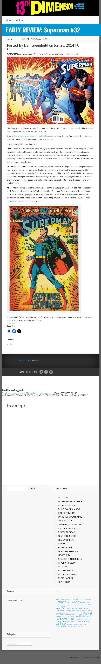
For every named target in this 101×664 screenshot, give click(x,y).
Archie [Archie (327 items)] (77, 599)
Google (41, 372)
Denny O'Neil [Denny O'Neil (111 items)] (69, 608)
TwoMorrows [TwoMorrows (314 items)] (62, 626)
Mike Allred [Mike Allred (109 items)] (75, 616)
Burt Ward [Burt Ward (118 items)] (87, 602)
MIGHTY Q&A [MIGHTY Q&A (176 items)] (65, 616)
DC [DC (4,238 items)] (62, 607)
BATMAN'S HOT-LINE (67, 505)
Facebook (46, 372)
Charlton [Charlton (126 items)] (77, 605)
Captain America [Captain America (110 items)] (61, 605)
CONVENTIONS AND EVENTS (70, 524)
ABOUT (9, 20)
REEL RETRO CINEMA (67, 574)
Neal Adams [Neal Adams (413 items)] (85, 616)
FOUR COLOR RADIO (67, 536)
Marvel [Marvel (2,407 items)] (87, 613)
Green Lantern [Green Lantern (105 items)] (87, 611)
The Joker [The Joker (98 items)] (76, 624)
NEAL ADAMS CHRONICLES (70, 559)
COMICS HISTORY (65, 520)
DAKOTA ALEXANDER (67, 528)
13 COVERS (63, 497)
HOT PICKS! (63, 543)
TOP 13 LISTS (64, 582)
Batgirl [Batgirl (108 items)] (90, 599)
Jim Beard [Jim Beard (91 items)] (72, 614)
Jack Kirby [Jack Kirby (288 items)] (64, 613)
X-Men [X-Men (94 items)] (81, 626)
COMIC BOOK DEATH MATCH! (71, 517)
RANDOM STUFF (65, 570)
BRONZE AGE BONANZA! (69, 509)
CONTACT (20, 20)
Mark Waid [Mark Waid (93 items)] (79, 614)
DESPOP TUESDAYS (66, 532)
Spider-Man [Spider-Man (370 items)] (64, 621)
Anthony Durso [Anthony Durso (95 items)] (69, 599)
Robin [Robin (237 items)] (85, 619)
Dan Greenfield (36, 45)
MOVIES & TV (64, 555)
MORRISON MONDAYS (68, 551)
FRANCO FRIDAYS (66, 540)
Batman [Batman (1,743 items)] (61, 602)
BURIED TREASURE (66, 513)
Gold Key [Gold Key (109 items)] (79, 611)
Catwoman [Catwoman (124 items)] (70, 605)
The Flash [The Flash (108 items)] (69, 624)
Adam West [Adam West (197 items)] (60, 599)
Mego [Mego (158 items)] (58, 616)
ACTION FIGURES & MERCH (70, 501)
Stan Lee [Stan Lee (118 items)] (74, 622)
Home (9, 39)
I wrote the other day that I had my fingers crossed (36, 136)
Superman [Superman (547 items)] (61, 623)
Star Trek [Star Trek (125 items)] (80, 622)
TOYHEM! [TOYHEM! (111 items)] (83, 624)
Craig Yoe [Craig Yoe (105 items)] (84, 605)
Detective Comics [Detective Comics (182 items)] (81, 608)
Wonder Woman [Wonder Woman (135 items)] (73, 626)
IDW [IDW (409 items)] (58, 613)
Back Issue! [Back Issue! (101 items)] (84, 599)
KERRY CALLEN (65, 547)
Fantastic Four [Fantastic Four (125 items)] (60, 611)
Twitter (51, 372)
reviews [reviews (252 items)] (80, 619)
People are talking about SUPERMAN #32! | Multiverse (25, 393)
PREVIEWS (62, 566)
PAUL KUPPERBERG (67, 563)
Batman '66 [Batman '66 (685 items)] (73, 602)
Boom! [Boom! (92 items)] (82, 602)
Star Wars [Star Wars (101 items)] (86, 622)
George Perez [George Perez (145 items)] (70, 611)
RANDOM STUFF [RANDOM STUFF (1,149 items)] (66, 619)
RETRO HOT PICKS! (66, 578)
